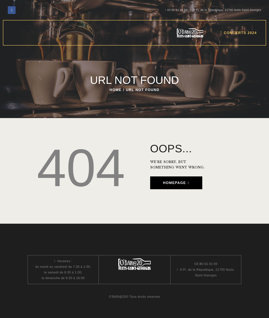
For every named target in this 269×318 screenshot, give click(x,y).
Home (115, 90)
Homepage (174, 183)
